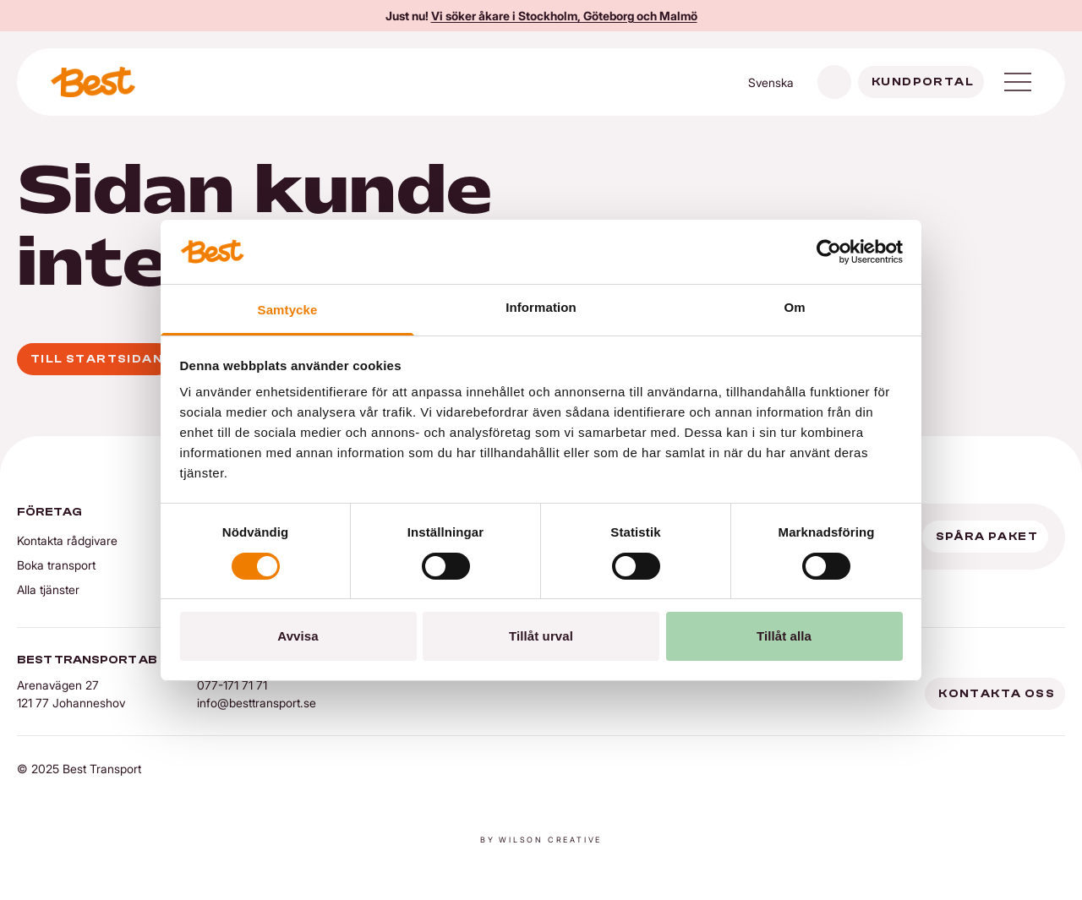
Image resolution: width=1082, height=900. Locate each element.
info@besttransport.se (256, 702)
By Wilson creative (541, 839)
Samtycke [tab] (288, 310)
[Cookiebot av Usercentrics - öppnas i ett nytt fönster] (829, 252)
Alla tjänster (48, 589)
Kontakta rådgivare (67, 540)
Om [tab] (794, 307)
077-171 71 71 (232, 685)
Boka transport (56, 565)
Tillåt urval (541, 636)
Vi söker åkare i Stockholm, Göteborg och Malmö (564, 15)
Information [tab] (541, 307)
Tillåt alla (784, 636)
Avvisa (297, 636)
